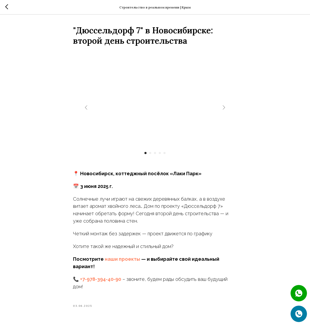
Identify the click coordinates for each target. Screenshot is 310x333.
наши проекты (122, 259)
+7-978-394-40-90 (100, 279)
